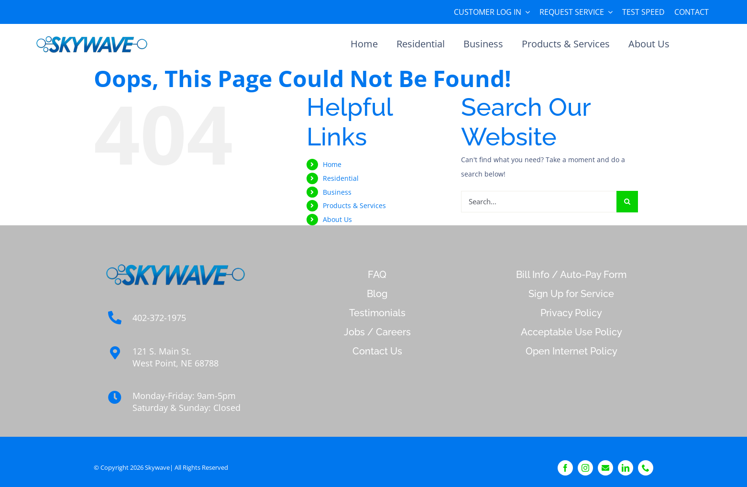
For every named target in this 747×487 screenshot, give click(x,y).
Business (337, 192)
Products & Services (354, 205)
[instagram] (585, 468)
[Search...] (538, 201)
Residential (341, 178)
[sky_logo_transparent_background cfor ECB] (91, 36)
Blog (377, 293)
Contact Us (377, 351)
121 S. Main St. (161, 351)
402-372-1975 (159, 317)
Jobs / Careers (377, 332)
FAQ (377, 274)
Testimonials (377, 313)
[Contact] (605, 468)
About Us (337, 219)
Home (332, 164)
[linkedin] (625, 468)
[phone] (645, 468)
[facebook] (565, 468)
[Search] (627, 201)
